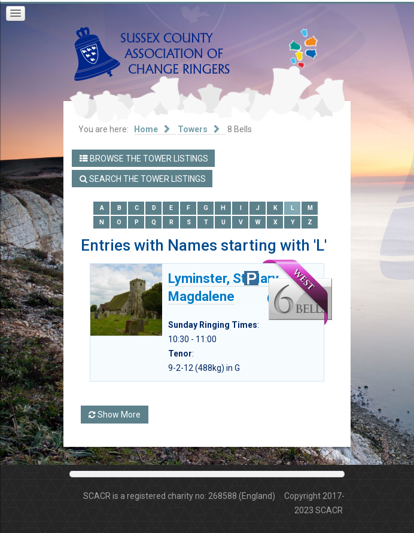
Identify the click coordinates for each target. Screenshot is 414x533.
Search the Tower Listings (143, 179)
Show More (115, 414)
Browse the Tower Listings (144, 158)
